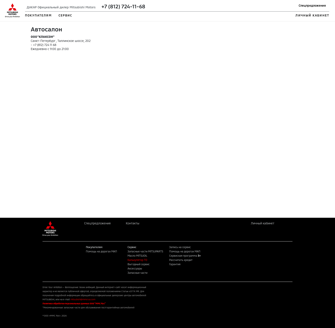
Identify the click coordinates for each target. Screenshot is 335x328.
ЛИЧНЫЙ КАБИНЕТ (312, 15)
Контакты (132, 223)
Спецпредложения (312, 5)
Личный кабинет (262, 223)
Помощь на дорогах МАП (101, 251)
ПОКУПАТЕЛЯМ (38, 15)
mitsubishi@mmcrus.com (83, 299)
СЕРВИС (65, 15)
